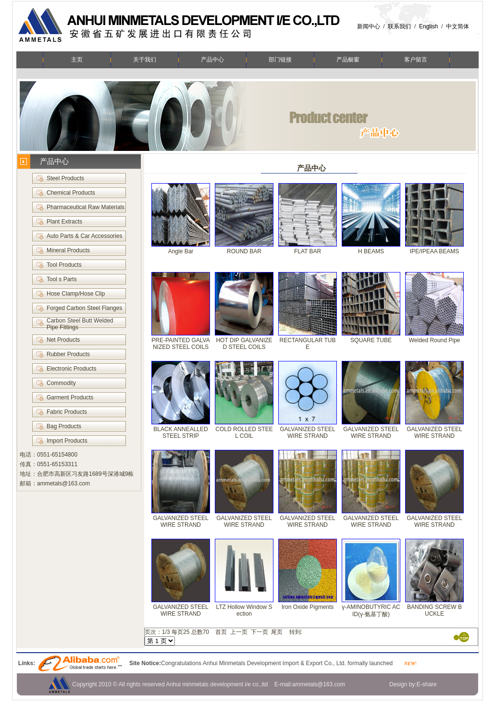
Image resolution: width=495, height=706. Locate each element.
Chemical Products (71, 192)
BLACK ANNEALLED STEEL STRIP (180, 432)
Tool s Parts (62, 279)
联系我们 (399, 26)
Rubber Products (68, 354)
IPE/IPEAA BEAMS (434, 251)
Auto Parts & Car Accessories (84, 236)
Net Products (63, 339)
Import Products (67, 440)
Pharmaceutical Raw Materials (85, 207)
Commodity (61, 383)
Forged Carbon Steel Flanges (84, 308)
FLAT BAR (307, 251)
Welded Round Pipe (434, 340)
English (428, 26)
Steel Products (65, 178)
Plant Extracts (64, 221)
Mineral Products (68, 250)
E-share (427, 684)
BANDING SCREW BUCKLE (434, 610)
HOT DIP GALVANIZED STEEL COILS (244, 343)
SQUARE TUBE (371, 340)
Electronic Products (71, 368)
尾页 (277, 632)
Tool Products (64, 264)
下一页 (259, 632)
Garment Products (70, 397)
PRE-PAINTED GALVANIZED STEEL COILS (180, 343)
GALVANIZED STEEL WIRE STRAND (307, 432)
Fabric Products (67, 412)
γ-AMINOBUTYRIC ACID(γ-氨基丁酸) (371, 611)
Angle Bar (181, 251)
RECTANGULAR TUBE (308, 343)
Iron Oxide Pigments (308, 607)
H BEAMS (371, 251)
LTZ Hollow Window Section (244, 610)
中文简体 (457, 26)
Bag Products (64, 426)
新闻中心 (368, 26)
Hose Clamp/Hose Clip (76, 293)
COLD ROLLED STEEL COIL (243, 432)
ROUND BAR (244, 251)
